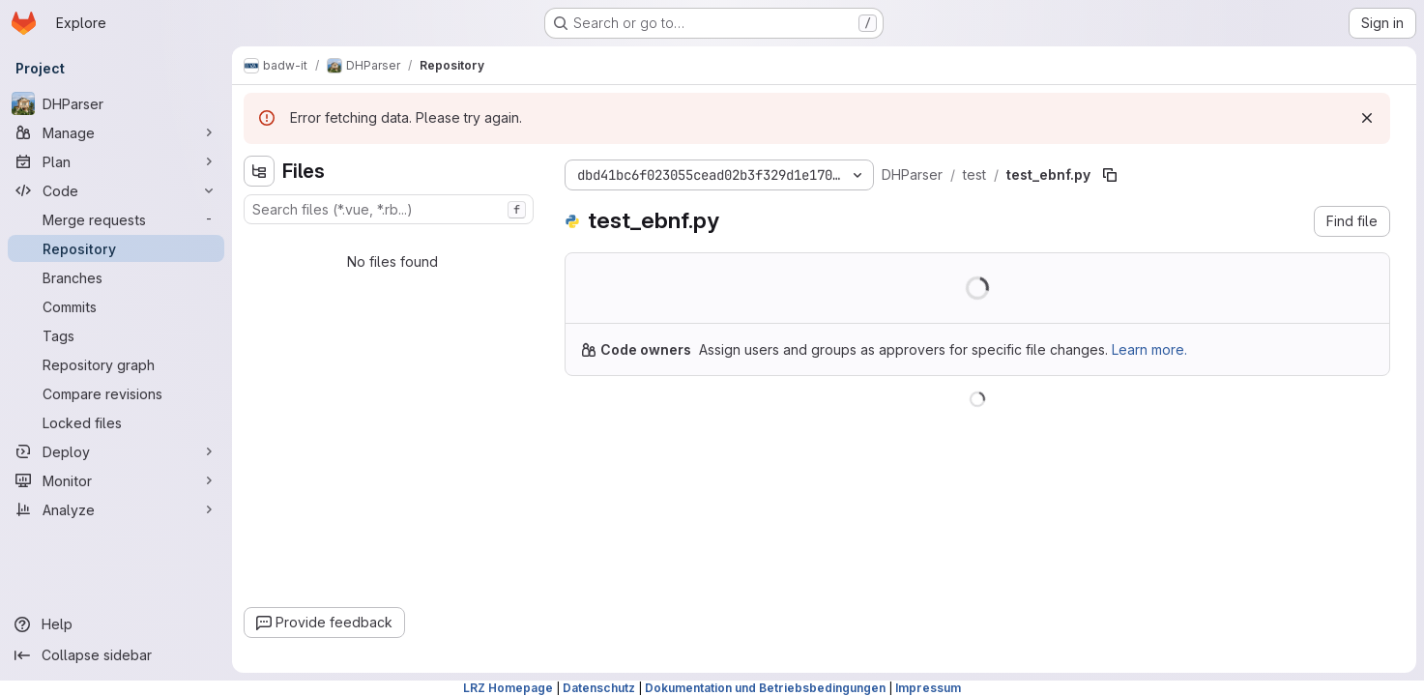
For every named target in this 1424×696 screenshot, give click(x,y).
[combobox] (389, 209)
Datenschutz (599, 688)
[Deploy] (116, 451)
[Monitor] (116, 480)
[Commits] (116, 306)
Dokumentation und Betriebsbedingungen (765, 688)
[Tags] (116, 335)
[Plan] (116, 161)
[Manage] (116, 132)
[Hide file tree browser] (259, 171)
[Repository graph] (116, 364)
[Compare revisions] (116, 393)
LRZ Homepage (508, 688)
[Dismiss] (1367, 118)
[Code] (116, 190)
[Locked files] (116, 422)
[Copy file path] (1109, 175)
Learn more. (1149, 349)
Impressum (928, 688)
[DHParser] (116, 103)
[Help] (116, 624)
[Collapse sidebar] (116, 655)
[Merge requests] (116, 219)
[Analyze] (116, 509)
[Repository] (116, 248)
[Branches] (116, 277)
